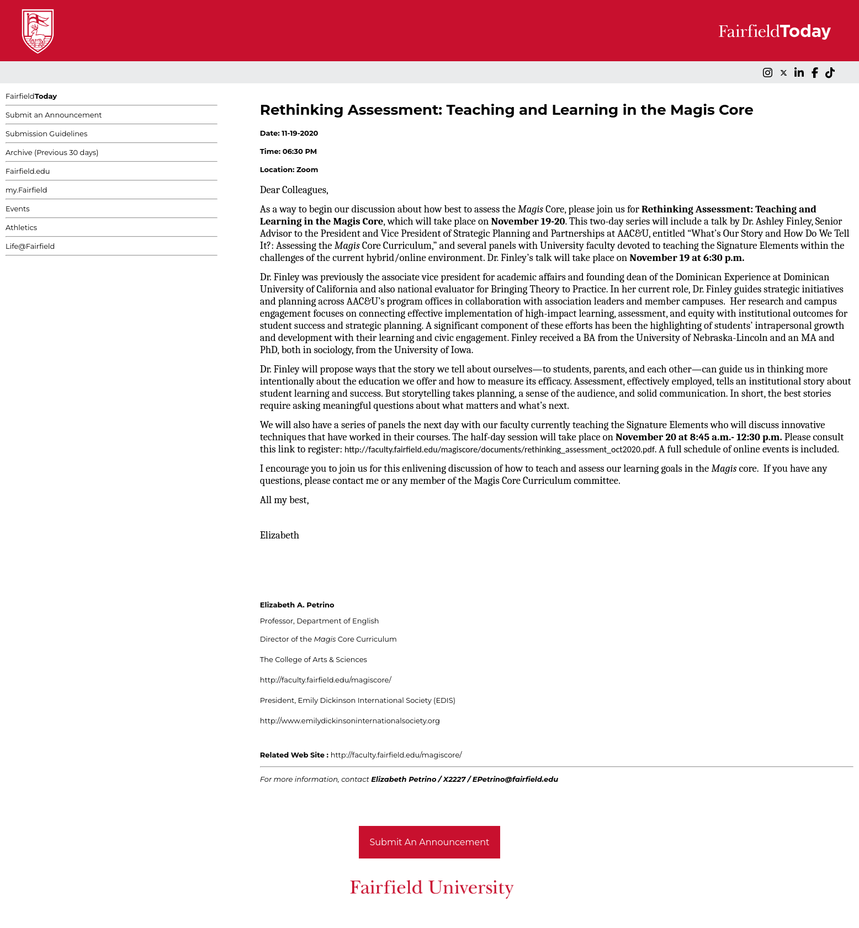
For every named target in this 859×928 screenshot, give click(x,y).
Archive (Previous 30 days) (52, 152)
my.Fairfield (26, 189)
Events (18, 208)
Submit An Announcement (430, 842)
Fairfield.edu (28, 171)
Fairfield (31, 96)
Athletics (21, 227)
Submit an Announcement (54, 114)
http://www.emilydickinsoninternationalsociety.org (350, 720)
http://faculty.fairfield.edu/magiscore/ (325, 679)
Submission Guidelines (46, 133)
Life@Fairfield (30, 246)
